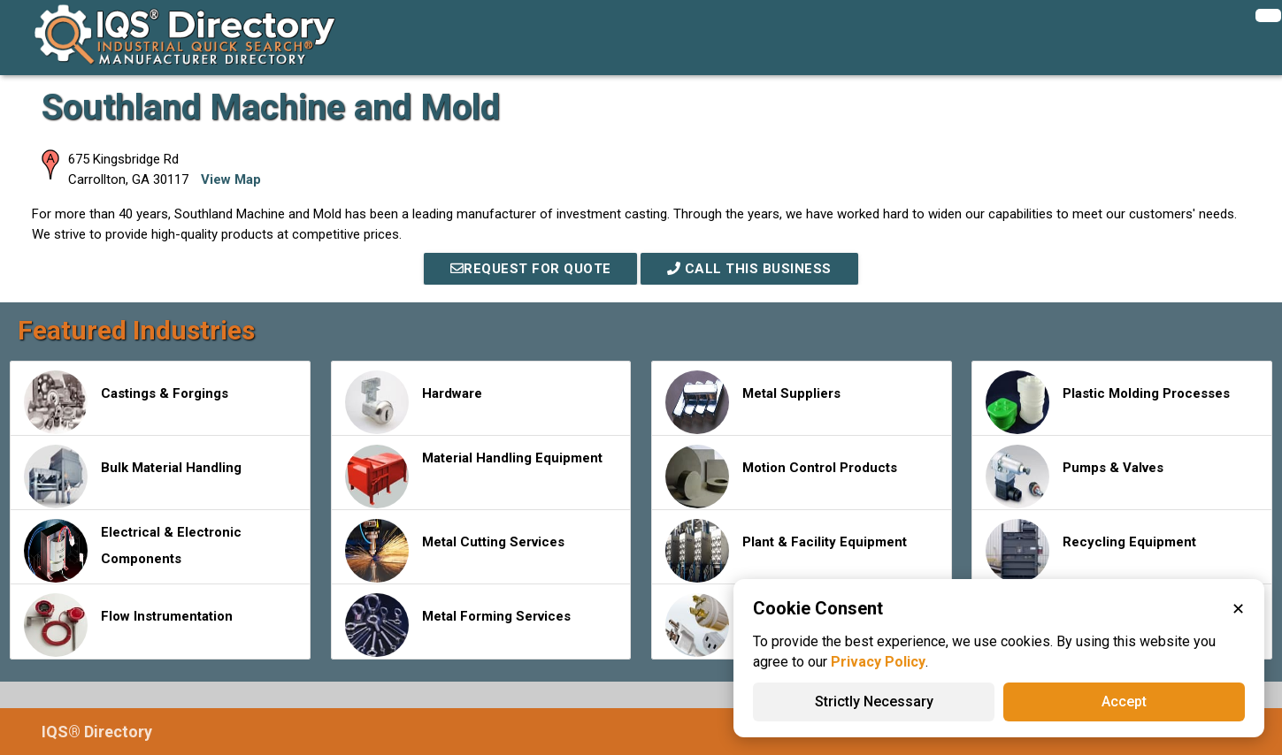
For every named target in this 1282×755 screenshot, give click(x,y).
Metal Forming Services (458, 625)
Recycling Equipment (1091, 551)
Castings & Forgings (126, 402)
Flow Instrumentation (128, 625)
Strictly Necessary (874, 701)
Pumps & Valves (1074, 476)
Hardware (413, 402)
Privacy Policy (878, 661)
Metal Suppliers (753, 402)
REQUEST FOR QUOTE (530, 269)
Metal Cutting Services (454, 551)
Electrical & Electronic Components (133, 551)
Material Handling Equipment (474, 476)
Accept (1124, 701)
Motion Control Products (781, 476)
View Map (231, 179)
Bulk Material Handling (133, 476)
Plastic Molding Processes (1108, 402)
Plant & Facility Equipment (786, 551)
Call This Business (749, 269)
